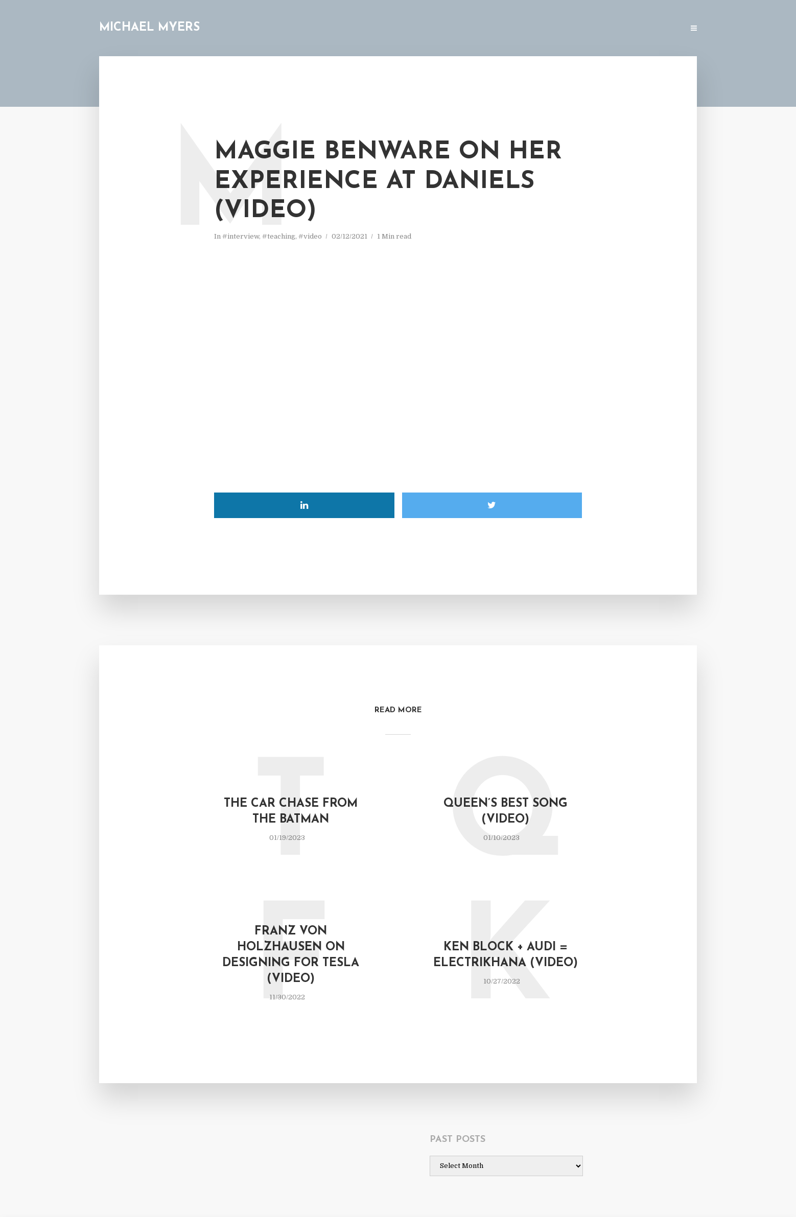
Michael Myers (149, 28)
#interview (240, 236)
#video (310, 236)
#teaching (278, 236)
